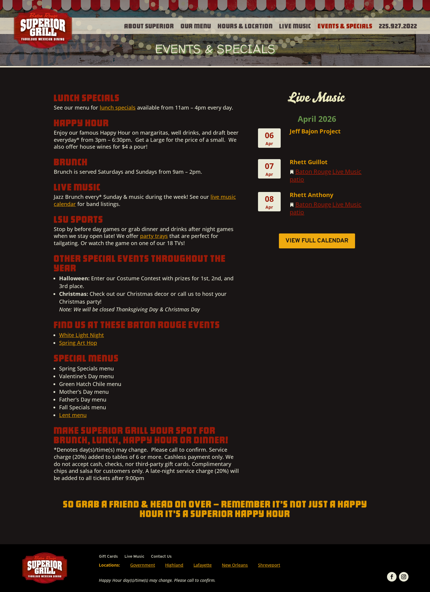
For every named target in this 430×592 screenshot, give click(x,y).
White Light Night (81, 335)
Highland (174, 565)
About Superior (149, 25)
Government (142, 565)
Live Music (295, 25)
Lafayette (203, 565)
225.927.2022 (398, 25)
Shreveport (269, 565)
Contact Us (161, 557)
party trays (154, 235)
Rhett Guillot (309, 162)
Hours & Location (245, 25)
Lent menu (73, 415)
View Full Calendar (316, 241)
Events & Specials (345, 25)
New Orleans (235, 565)
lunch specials (118, 107)
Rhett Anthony (311, 195)
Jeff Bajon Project (315, 131)
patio (297, 179)
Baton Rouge (313, 171)
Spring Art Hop (78, 342)
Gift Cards (108, 557)
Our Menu (196, 25)
